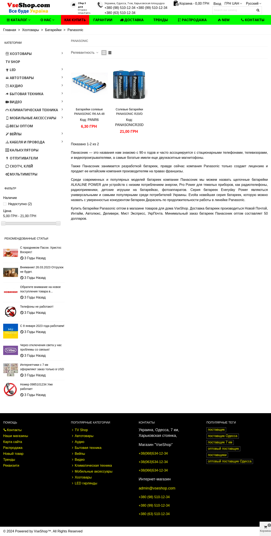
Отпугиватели (22, 158)
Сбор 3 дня (82, 4)
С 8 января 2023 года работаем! (42, 326)
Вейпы (14, 134)
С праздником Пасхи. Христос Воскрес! (40, 250)
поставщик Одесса (222, 436)
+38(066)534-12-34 (153, 470)
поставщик (216, 429)
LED (11, 69)
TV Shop (13, 61)
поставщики (217, 455)
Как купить (75, 20)
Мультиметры (21, 174)
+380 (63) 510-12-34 (154, 514)
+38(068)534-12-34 (153, 453)
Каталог (17, 20)
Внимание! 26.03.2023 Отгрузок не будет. (42, 269)
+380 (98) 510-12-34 (154, 497)
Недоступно (20, 204)
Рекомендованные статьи (26, 238)
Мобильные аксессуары (31, 118)
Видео (14, 102)
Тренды (160, 20)
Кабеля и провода (25, 142)
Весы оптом (19, 126)
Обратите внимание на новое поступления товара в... (40, 289)
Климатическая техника (32, 110)
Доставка (132, 20)
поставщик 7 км (220, 442)
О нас (45, 20)
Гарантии (102, 20)
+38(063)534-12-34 (153, 462)
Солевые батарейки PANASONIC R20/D (129, 111)
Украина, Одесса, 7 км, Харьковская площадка (134, 3)
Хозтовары (19, 53)
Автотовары (20, 77)
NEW (224, 20)
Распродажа (192, 20)
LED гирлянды (84, 483)
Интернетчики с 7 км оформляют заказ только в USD (42, 367)
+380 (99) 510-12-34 (154, 505)
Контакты (252, 20)
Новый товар (13, 453)
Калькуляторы (22, 150)
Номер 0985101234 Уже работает (36, 387)
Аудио (14, 86)
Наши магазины (15, 436)
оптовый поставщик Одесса (230, 461)
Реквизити (11, 465)
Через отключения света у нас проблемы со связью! (41, 347)
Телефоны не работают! (36, 306)
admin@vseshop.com (157, 488)
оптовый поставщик (223, 448)
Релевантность (85, 52)
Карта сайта (12, 442)
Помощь (10, 422)
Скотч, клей (19, 166)
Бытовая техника (24, 94)
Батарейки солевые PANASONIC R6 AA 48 (89, 111)
